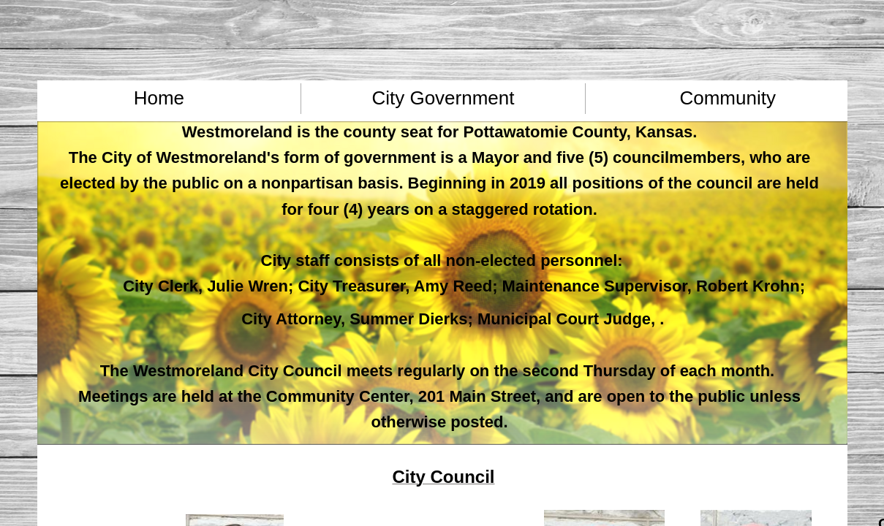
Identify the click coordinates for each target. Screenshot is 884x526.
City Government (442, 98)
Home (159, 98)
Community (727, 98)
